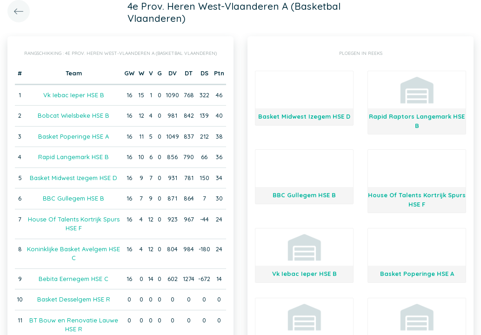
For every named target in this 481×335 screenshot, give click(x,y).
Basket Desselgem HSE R (73, 299)
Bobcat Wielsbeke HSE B (73, 115)
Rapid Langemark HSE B (73, 157)
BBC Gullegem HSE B (73, 198)
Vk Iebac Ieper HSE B (73, 95)
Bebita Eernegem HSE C (73, 278)
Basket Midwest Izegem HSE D (73, 177)
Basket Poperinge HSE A (73, 136)
